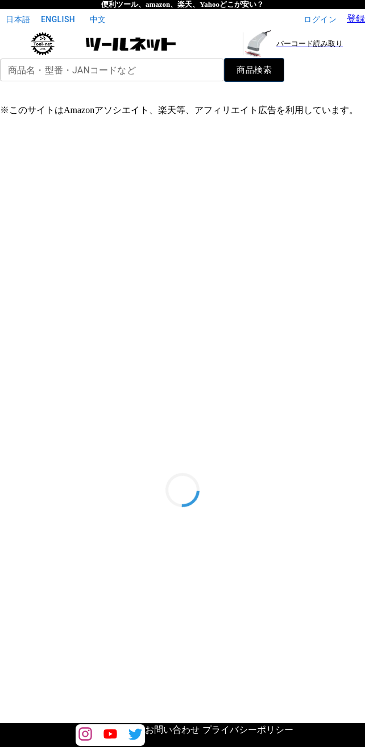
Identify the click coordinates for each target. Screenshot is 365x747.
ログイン (320, 19)
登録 (356, 18)
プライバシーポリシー (247, 729)
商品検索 (254, 70)
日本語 (18, 19)
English (58, 19)
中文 (98, 19)
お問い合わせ (172, 729)
